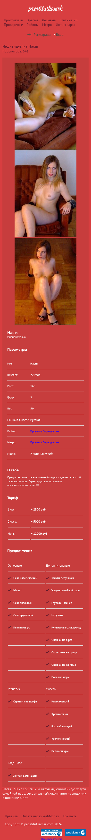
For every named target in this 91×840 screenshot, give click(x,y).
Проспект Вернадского (44, 431)
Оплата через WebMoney (40, 816)
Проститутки (13, 20)
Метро (47, 24)
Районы (32, 24)
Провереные (13, 24)
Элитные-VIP (68, 20)
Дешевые (49, 20)
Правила (11, 816)
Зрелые (32, 20)
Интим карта (65, 24)
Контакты (70, 816)
